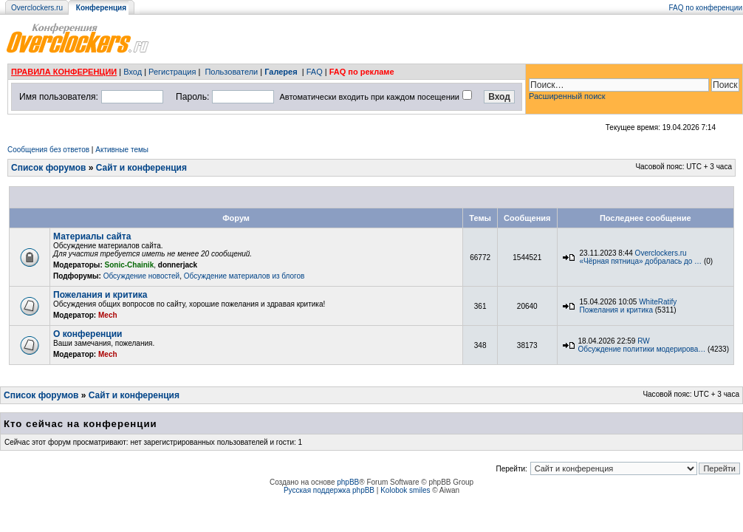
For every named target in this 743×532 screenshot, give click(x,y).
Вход (132, 71)
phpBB (348, 482)
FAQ (315, 71)
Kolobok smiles (405, 490)
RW (643, 341)
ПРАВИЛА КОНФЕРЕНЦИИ (64, 71)
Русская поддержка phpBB (329, 490)
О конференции (88, 334)
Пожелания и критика (100, 295)
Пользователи (231, 71)
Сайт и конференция (141, 168)
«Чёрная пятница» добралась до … (641, 261)
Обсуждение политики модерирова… (642, 349)
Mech (107, 315)
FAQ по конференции (705, 8)
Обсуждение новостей (141, 276)
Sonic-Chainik (129, 265)
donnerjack (177, 265)
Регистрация (172, 71)
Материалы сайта (92, 236)
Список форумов (48, 168)
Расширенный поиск (567, 96)
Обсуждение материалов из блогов (244, 276)
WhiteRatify (658, 302)
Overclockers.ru (37, 8)
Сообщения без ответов (48, 150)
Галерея (280, 71)
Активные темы (121, 150)
